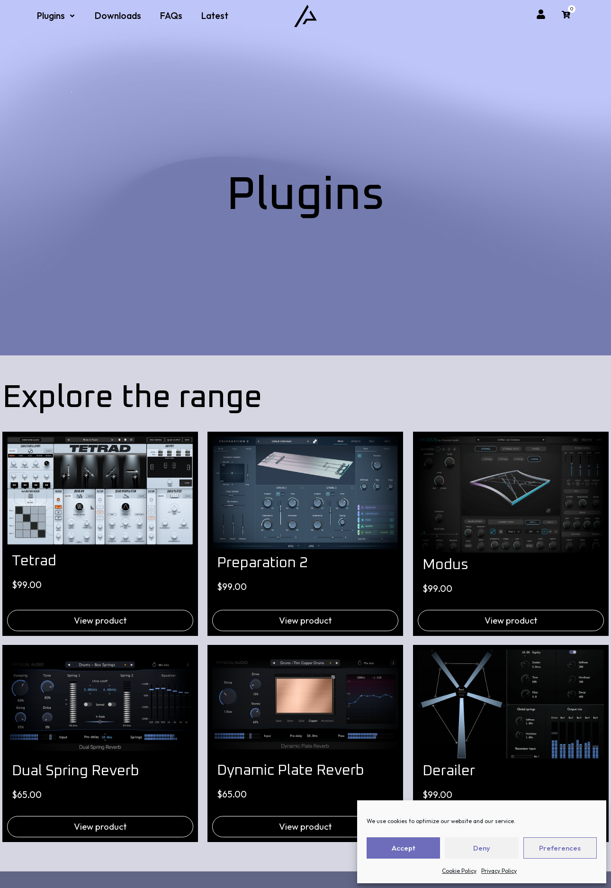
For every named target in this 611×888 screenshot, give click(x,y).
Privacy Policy (499, 870)
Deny (481, 847)
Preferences (560, 847)
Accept (403, 847)
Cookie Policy (459, 870)
